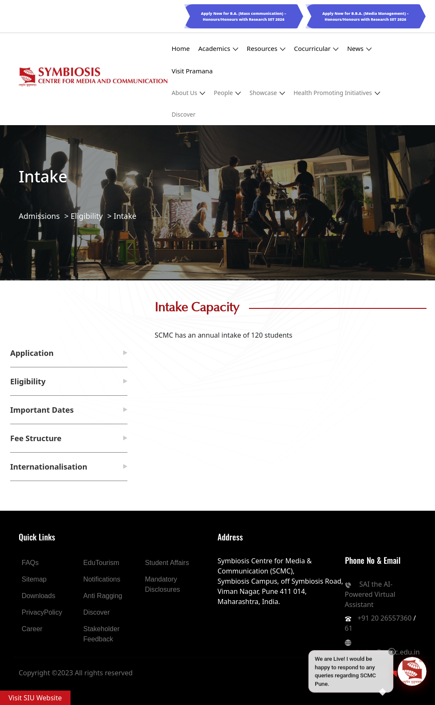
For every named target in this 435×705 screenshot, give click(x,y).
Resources (266, 48)
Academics (218, 48)
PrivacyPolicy (42, 612)
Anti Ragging (102, 595)
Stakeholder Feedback (101, 634)
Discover (183, 114)
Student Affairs (167, 562)
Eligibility (87, 216)
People (227, 92)
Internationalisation (48, 467)
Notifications (101, 579)
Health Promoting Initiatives (337, 92)
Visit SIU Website (35, 697)
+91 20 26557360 (385, 618)
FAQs (30, 562)
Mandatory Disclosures (162, 584)
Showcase (267, 92)
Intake (125, 216)
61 (349, 628)
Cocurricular (316, 48)
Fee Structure (36, 438)
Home (181, 48)
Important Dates (42, 410)
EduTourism (101, 562)
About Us (188, 92)
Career (32, 628)
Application (32, 353)
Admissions (39, 216)
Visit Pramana (192, 71)
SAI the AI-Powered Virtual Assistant (370, 594)
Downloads (38, 595)
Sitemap (34, 579)
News (359, 48)
